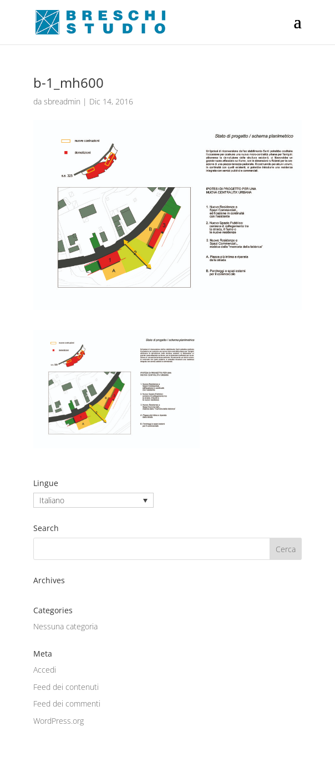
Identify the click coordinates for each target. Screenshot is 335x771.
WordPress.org (58, 720)
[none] (93, 500)
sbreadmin (62, 101)
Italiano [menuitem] (51, 500)
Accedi (44, 669)
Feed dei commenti (66, 703)
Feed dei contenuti (66, 687)
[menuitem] (93, 500)
